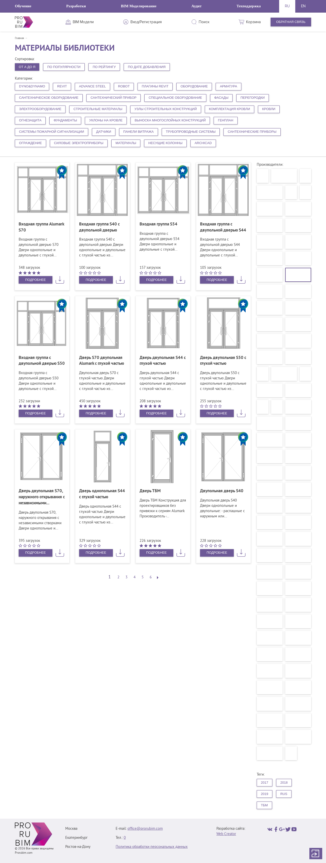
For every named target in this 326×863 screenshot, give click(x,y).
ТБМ (264, 805)
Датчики (103, 132)
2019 (264, 794)
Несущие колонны (165, 143)
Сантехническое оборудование (49, 97)
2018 (284, 782)
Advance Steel (92, 86)
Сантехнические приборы (252, 132)
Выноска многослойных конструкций (170, 120)
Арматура (228, 86)
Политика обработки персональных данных (152, 847)
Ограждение (30, 143)
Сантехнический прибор (113, 97)
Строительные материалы (98, 109)
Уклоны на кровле (105, 120)
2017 (264, 782)
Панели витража (138, 132)
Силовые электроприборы (78, 143)
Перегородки (253, 97)
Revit (62, 86)
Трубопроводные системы (191, 132)
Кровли (268, 109)
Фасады (221, 97)
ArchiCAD (203, 143)
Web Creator (226, 834)
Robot (123, 86)
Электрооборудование (40, 109)
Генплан (225, 120)
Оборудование (194, 86)
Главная (19, 38)
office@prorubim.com (145, 828)
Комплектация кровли (229, 109)
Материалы (125, 143)
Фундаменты (65, 120)
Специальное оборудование (175, 97)
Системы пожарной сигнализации (51, 132)
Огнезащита (30, 120)
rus (283, 794)
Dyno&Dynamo (32, 86)
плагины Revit (155, 86)
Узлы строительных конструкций (166, 109)
